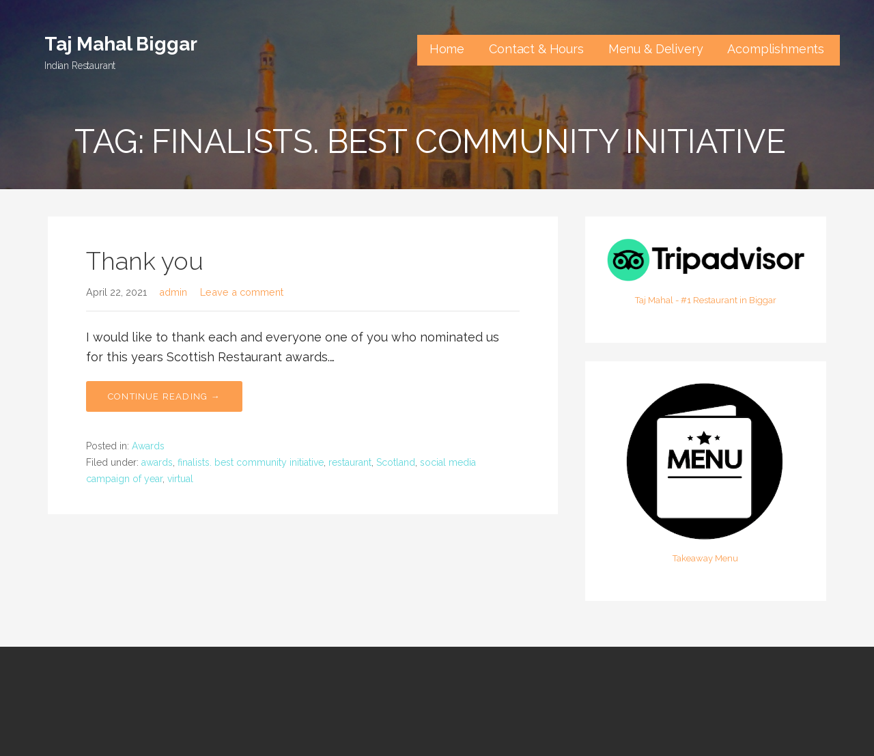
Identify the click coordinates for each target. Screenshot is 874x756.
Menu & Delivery (655, 49)
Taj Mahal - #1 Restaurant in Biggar (705, 300)
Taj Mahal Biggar (120, 44)
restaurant (349, 462)
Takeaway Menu (705, 558)
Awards (148, 445)
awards (157, 462)
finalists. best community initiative (251, 462)
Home (446, 49)
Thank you (144, 261)
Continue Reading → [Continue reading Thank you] (164, 396)
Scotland (395, 462)
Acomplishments (777, 49)
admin (173, 292)
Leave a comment (241, 292)
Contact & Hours (536, 49)
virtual (180, 478)
